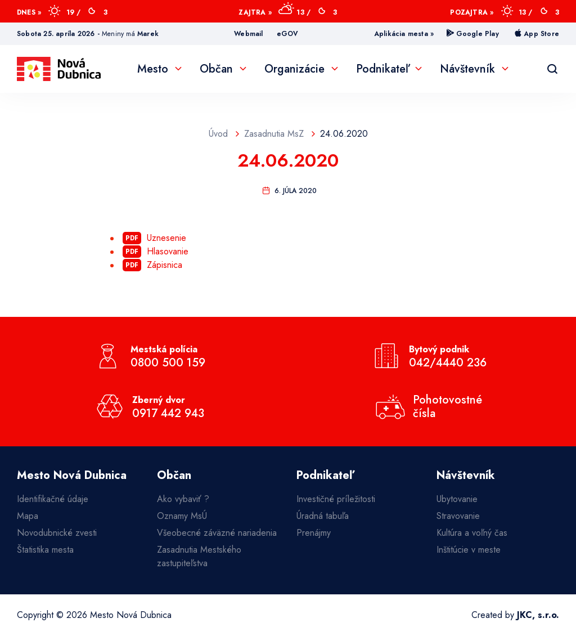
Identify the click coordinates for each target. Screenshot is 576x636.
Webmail (248, 34)
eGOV (288, 34)
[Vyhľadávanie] (552, 69)
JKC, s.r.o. (538, 614)
